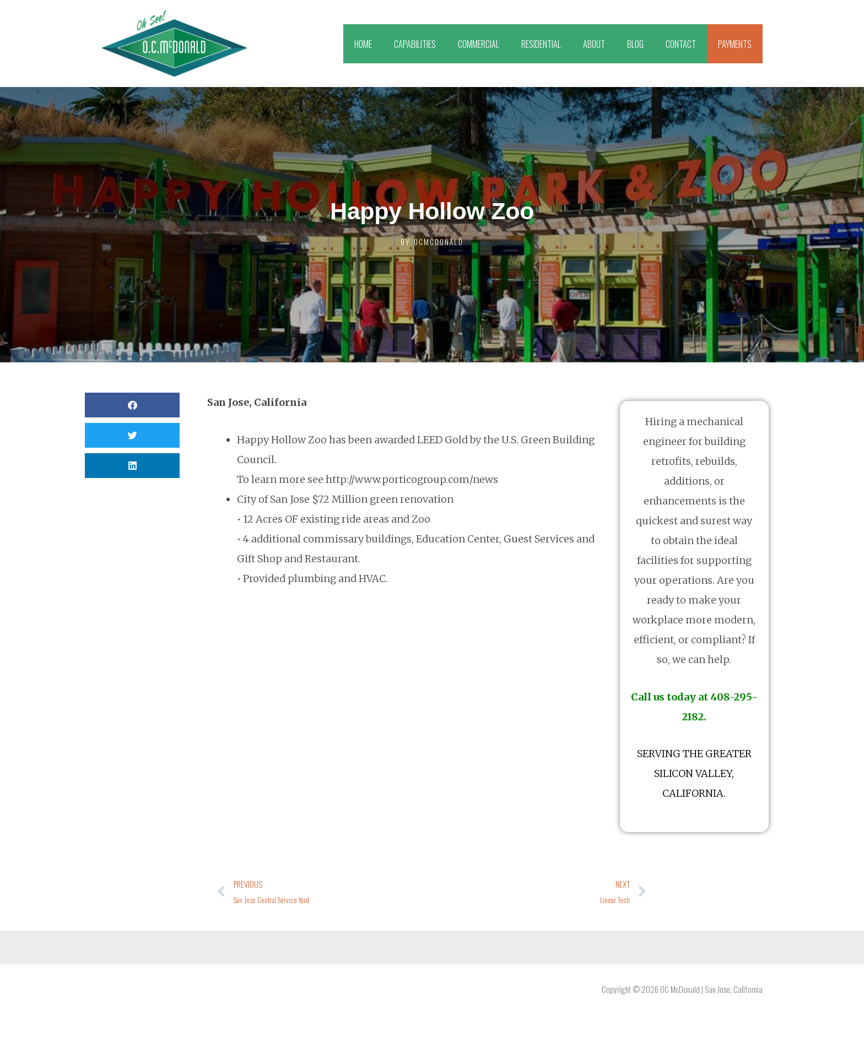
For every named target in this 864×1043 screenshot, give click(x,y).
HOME (363, 44)
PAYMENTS (735, 44)
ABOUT (594, 44)
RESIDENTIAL (541, 44)
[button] (132, 405)
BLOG (635, 44)
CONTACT (681, 44)
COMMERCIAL (478, 44)
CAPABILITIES (415, 44)
